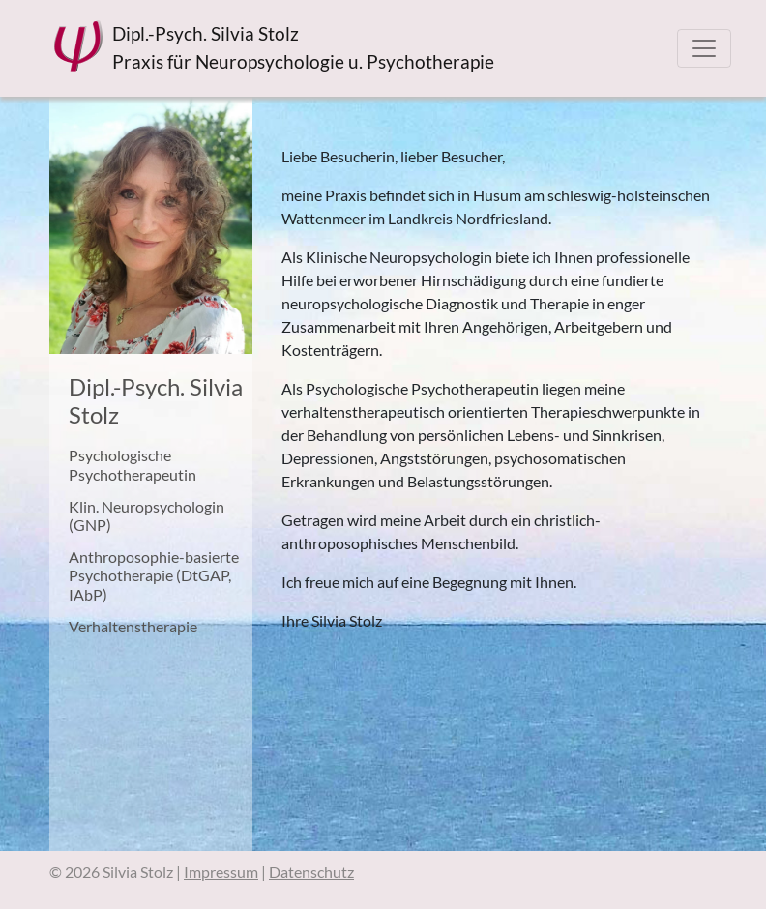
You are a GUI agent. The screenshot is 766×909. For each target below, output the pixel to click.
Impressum (221, 872)
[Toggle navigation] (704, 48)
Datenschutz (311, 872)
